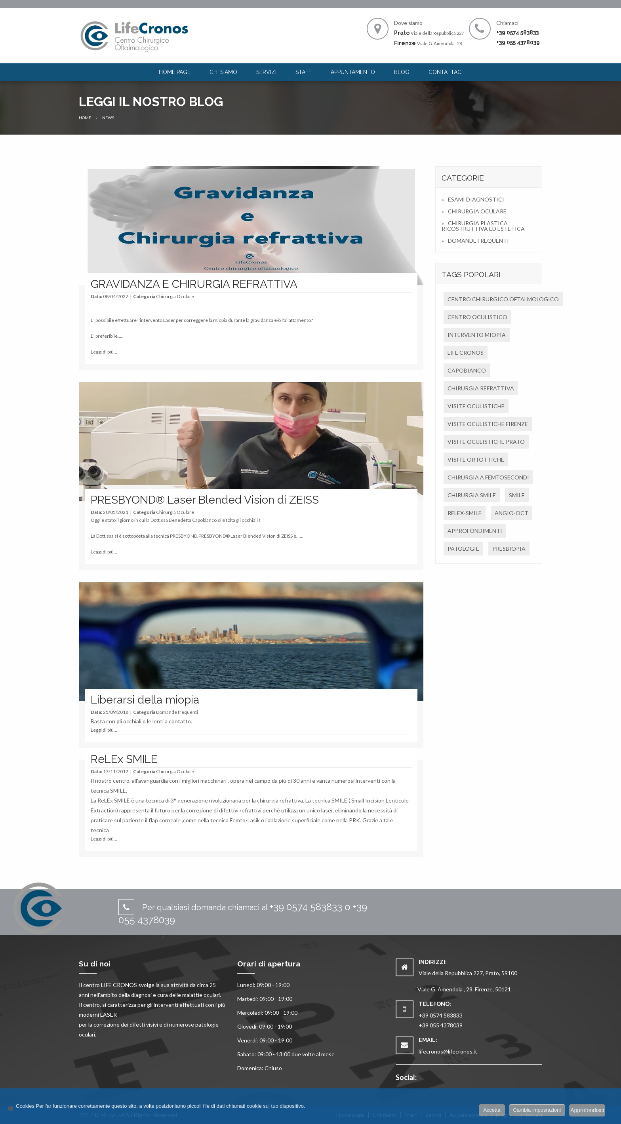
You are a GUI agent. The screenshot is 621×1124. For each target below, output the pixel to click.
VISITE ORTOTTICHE (476, 459)
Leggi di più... (104, 352)
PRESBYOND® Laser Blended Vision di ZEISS (205, 499)
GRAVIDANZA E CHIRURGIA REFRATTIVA (194, 284)
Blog (402, 72)
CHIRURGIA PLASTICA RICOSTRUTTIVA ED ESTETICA (483, 226)
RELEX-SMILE (465, 513)
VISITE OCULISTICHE (476, 406)
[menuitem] (174, 72)
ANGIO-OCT (511, 513)
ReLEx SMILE (124, 759)
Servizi (266, 72)
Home (85, 117)
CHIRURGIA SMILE (472, 495)
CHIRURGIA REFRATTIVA (481, 388)
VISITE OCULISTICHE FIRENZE (488, 423)
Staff (303, 72)
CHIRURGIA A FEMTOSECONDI (488, 477)
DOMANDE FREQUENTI (478, 240)
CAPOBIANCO (467, 370)
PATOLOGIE (463, 548)
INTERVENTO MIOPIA (477, 334)
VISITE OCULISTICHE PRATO (486, 441)
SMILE (517, 495)
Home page (174, 72)
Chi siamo (223, 72)
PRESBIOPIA (509, 548)
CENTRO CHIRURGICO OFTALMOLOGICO (503, 299)
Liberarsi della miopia (145, 699)
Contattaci (446, 72)
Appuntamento (353, 72)
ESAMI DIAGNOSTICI (476, 199)
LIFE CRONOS (466, 352)
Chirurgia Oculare (175, 296)
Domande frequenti (177, 712)
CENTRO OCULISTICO (477, 317)
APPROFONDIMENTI (475, 530)
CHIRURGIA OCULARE (477, 211)
